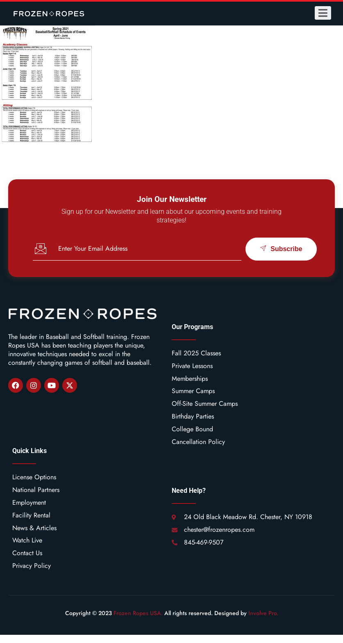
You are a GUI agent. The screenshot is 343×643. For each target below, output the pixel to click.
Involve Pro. (263, 613)
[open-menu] (323, 13)
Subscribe (281, 248)
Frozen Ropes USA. (138, 613)
